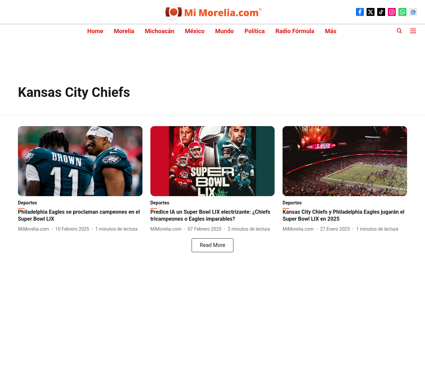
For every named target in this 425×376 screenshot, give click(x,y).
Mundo (224, 31)
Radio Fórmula (294, 31)
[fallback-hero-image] (80, 161)
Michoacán (159, 31)
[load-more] (212, 245)
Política (254, 31)
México (195, 31)
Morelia (124, 31)
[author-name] (35, 229)
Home (95, 31)
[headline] (80, 216)
